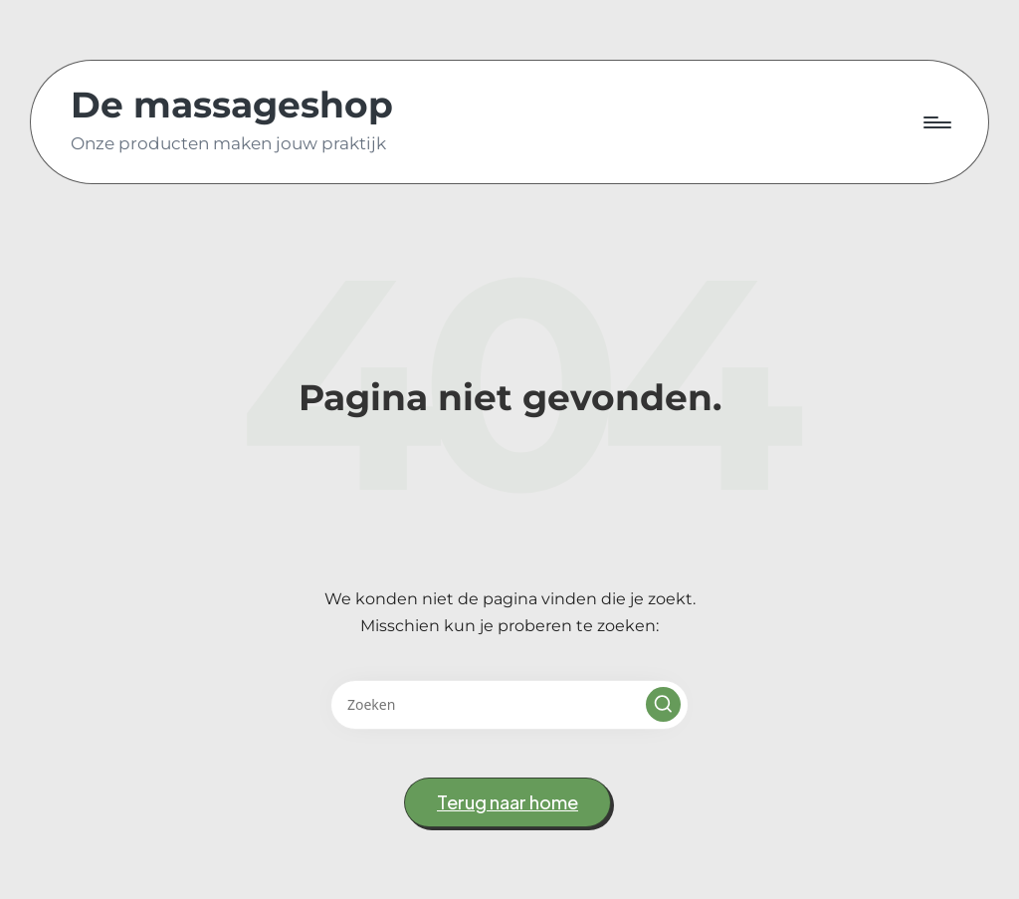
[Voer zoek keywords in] (509, 705)
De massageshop (232, 105)
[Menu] (935, 122)
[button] (663, 704)
